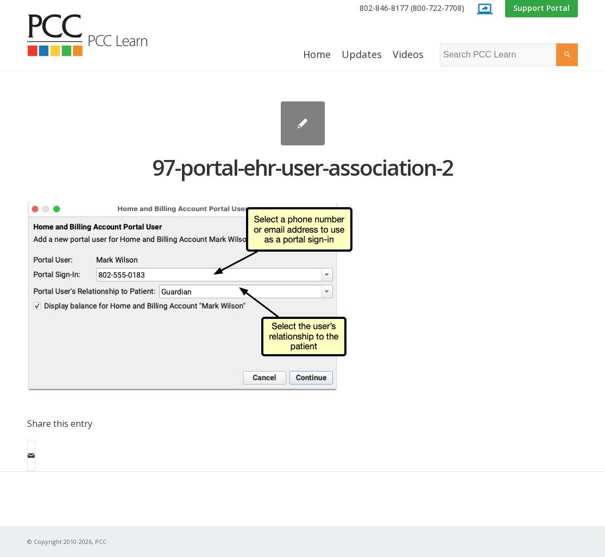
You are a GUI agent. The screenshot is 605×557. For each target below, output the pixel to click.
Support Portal (541, 8)
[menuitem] (411, 8)
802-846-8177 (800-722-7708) (412, 8)
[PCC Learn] (99, 35)
